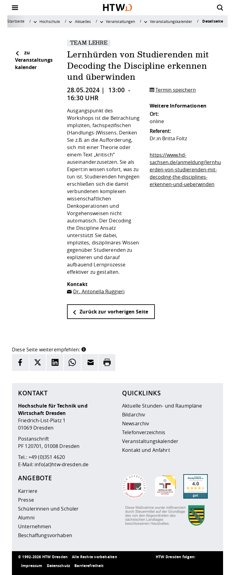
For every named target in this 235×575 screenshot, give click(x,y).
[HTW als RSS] (162, 566)
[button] (83, 349)
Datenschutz (58, 565)
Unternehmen (34, 526)
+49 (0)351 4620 (46, 457)
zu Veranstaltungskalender (34, 60)
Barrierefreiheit (88, 565)
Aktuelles (83, 21)
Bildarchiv (133, 414)
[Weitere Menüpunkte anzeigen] (35, 21)
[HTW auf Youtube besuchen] (211, 566)
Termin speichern (175, 89)
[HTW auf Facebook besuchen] (198, 566)
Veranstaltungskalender (171, 21)
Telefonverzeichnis (144, 432)
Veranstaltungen (120, 21)
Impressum (31, 565)
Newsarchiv (135, 423)
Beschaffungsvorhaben (45, 535)
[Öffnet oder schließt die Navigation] (15, 7)
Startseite (15, 21)
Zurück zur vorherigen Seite (110, 311)
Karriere (27, 491)
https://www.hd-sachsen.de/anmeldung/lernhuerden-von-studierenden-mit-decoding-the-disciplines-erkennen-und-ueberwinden (185, 170)
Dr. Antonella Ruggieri (99, 291)
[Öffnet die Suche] (220, 7)
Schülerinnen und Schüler (48, 508)
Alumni (26, 517)
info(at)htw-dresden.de (61, 464)
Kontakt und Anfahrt (146, 450)
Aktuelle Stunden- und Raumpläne (162, 405)
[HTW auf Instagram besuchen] (174, 566)
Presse (26, 499)
